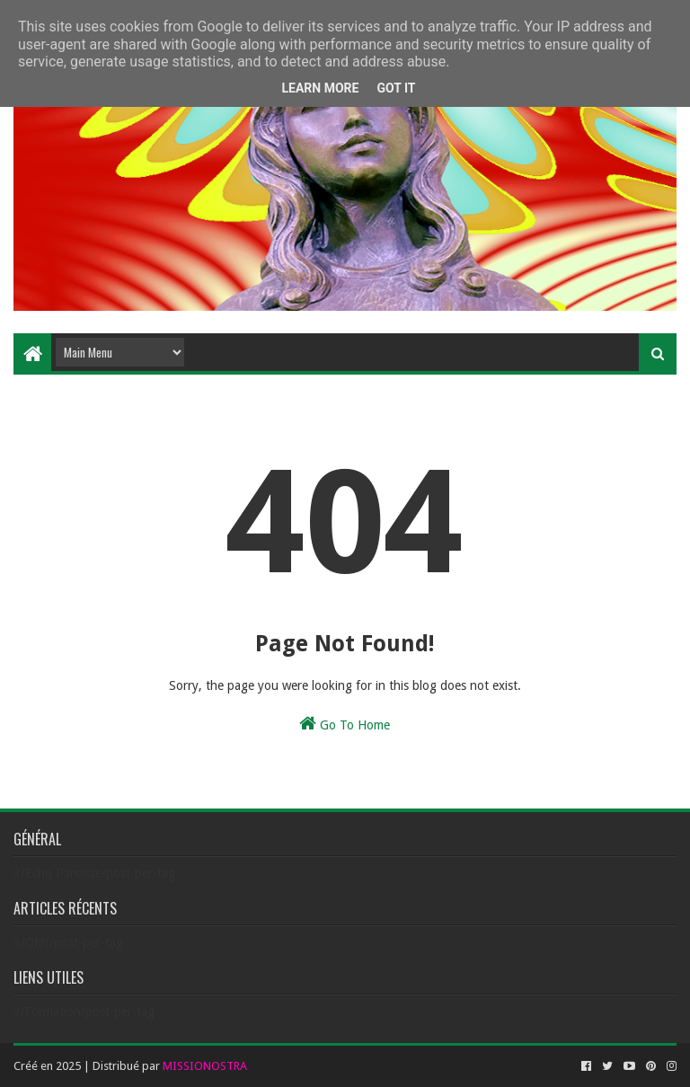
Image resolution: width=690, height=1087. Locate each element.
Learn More (319, 88)
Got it (395, 88)
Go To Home (344, 723)
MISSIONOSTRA (205, 1066)
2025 (68, 1066)
